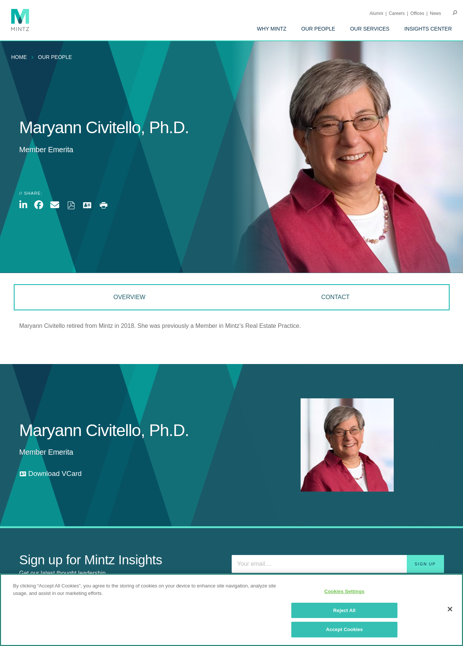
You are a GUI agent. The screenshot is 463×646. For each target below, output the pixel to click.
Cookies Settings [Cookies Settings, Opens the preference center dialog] (344, 591)
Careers (397, 13)
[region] (231, 610)
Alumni (376, 13)
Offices (417, 13)
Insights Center (428, 28)
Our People (318, 28)
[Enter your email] (338, 564)
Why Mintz (271, 28)
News (435, 13)
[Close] (450, 609)
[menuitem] (271, 28)
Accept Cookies (344, 629)
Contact (335, 297)
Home (19, 57)
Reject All (344, 610)
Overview (129, 297)
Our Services (370, 28)
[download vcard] (50, 474)
